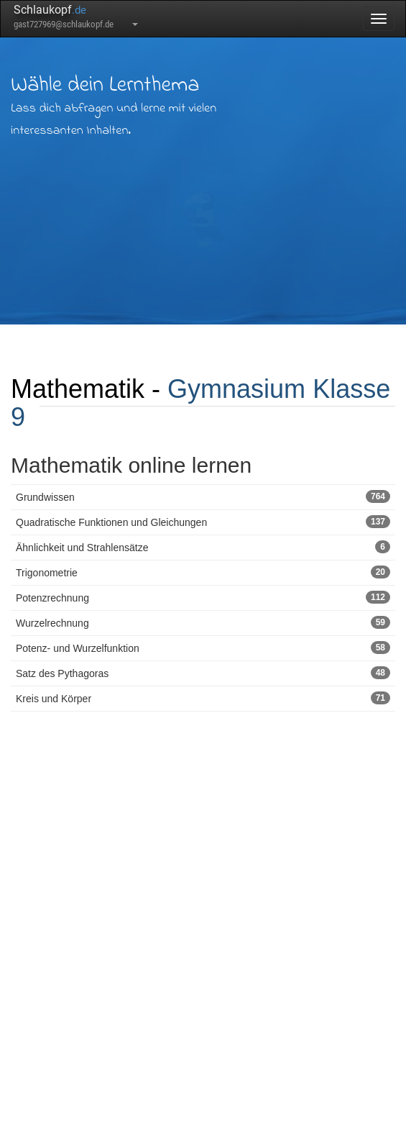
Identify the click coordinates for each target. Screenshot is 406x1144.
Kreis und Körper (203, 697)
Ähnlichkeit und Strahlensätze (203, 546)
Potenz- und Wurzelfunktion (203, 647)
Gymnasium (236, 389)
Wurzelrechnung (203, 622)
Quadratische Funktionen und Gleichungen (203, 521)
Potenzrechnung (203, 597)
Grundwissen (203, 496)
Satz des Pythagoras (203, 672)
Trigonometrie (203, 572)
